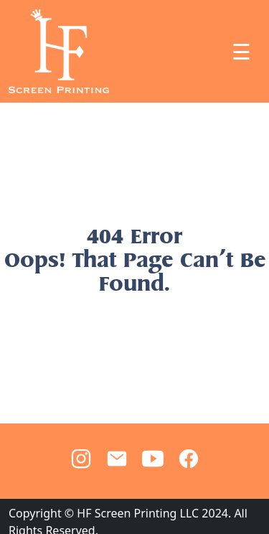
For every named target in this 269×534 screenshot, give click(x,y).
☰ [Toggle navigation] (241, 51)
